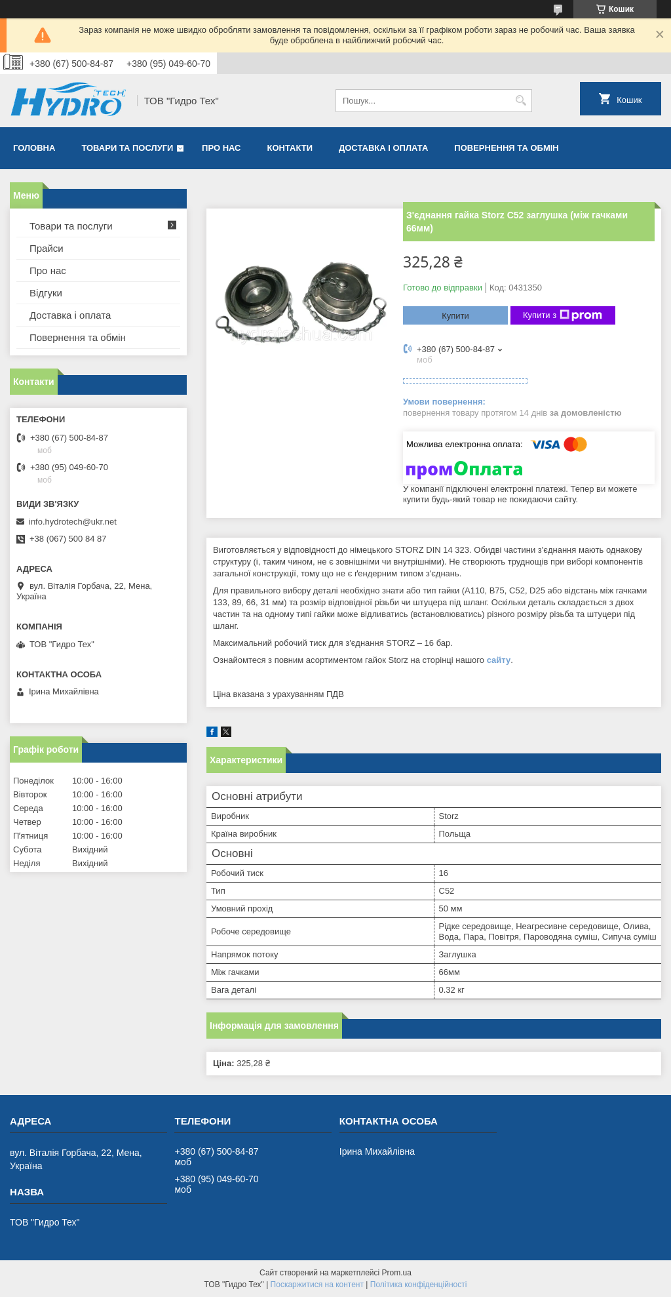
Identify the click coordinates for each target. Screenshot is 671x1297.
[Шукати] (520, 100)
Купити (455, 316)
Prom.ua (397, 1272)
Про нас (221, 148)
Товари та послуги (127, 148)
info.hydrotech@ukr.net (73, 522)
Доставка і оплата (383, 148)
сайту (499, 660)
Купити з (562, 315)
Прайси (46, 248)
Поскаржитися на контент (317, 1284)
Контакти (290, 148)
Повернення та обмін (506, 148)
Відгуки (45, 292)
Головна (34, 148)
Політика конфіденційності (418, 1284)
